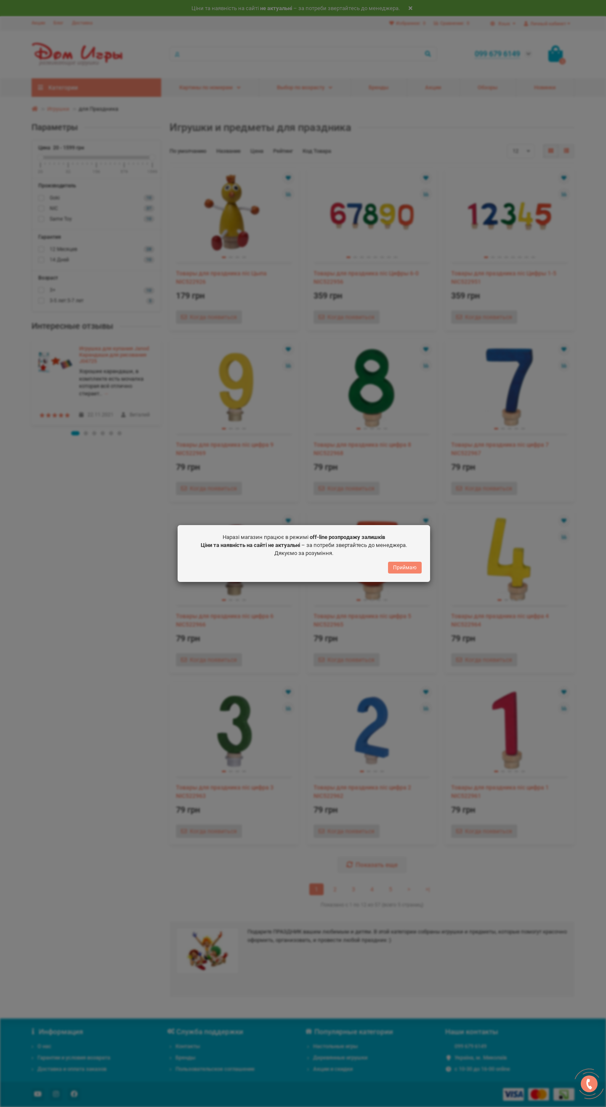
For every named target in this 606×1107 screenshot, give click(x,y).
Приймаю (405, 568)
